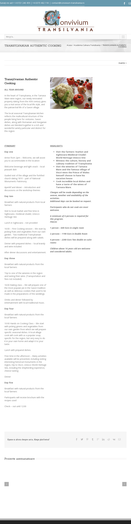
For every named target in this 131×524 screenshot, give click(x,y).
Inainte (122, 63)
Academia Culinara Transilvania (87, 45)
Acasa (69, 45)
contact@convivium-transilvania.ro (68, 2)
